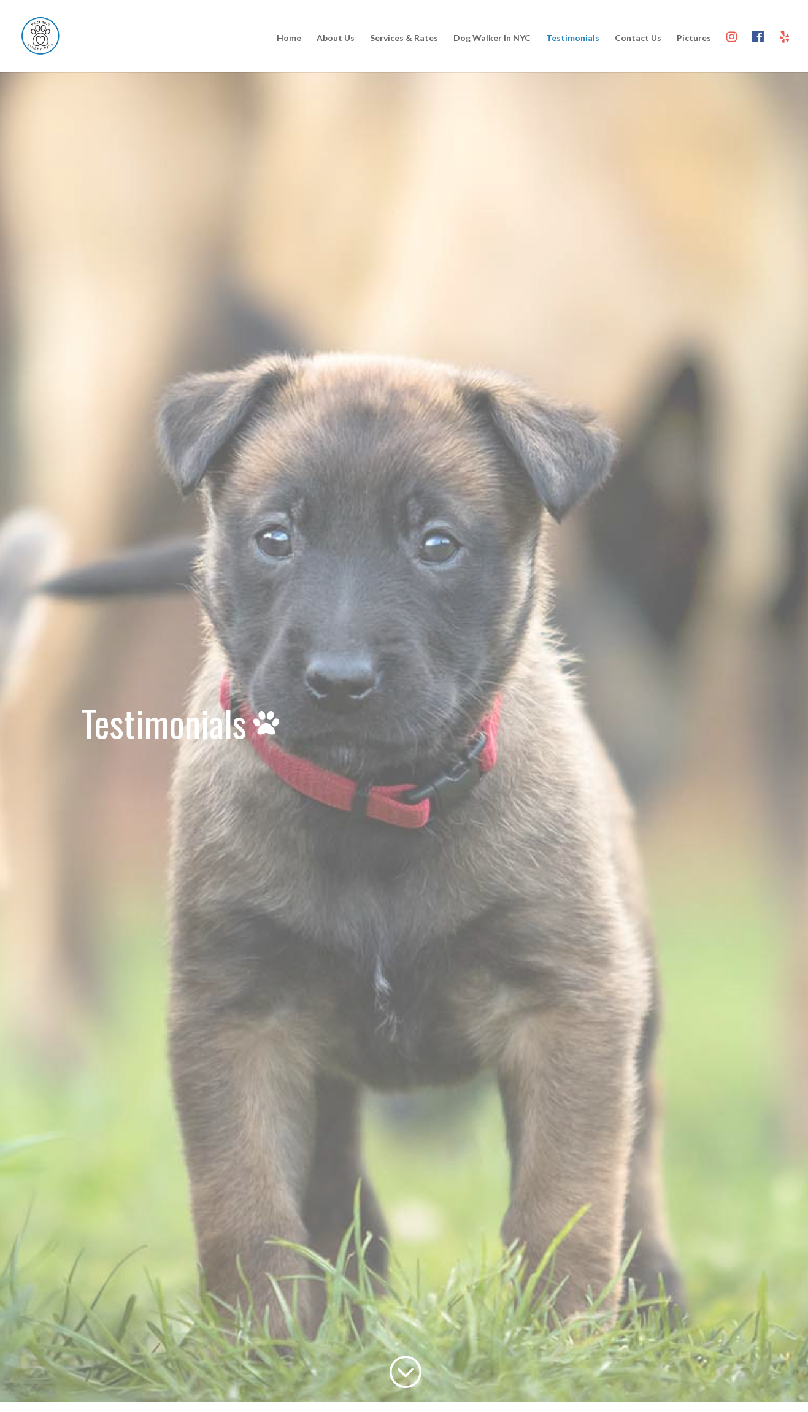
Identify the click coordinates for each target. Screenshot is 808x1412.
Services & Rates (404, 38)
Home (289, 38)
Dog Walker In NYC (492, 38)
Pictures (694, 38)
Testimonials (572, 38)
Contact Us (638, 38)
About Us (336, 38)
